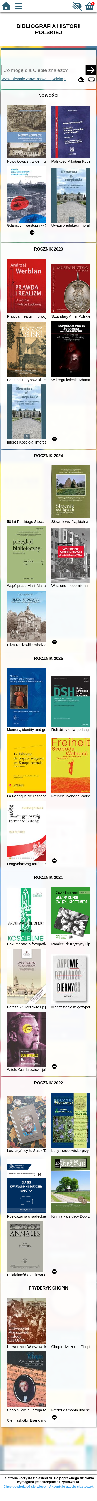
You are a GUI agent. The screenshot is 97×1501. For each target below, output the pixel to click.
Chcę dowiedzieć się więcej (24, 1486)
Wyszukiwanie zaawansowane (26, 79)
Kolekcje (59, 79)
